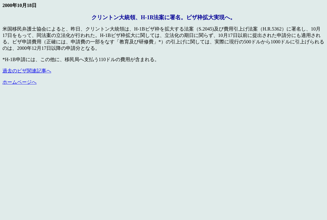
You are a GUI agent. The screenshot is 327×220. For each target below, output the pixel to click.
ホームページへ (19, 82)
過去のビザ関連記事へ (26, 70)
